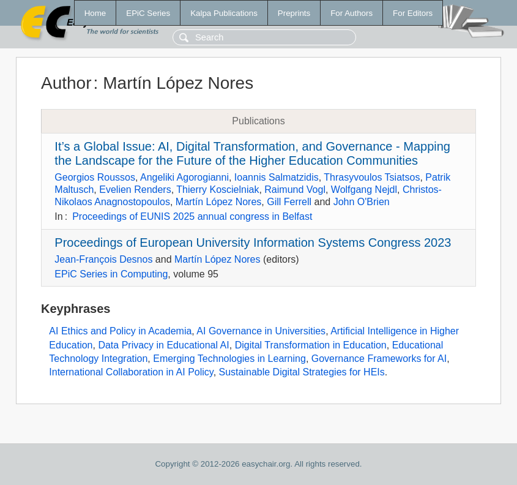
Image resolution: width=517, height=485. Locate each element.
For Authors (351, 13)
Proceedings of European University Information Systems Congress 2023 (252, 242)
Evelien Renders (135, 189)
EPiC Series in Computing (111, 274)
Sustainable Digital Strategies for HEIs (302, 372)
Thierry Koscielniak (217, 189)
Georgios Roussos (94, 177)
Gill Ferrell (289, 202)
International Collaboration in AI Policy (131, 372)
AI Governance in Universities (260, 331)
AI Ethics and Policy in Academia (120, 331)
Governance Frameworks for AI (379, 358)
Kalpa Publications (224, 13)
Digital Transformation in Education (311, 345)
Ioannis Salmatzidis (276, 177)
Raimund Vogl (294, 189)
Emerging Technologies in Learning (229, 358)
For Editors (413, 13)
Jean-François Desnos (103, 259)
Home (95, 13)
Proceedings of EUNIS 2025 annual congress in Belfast (192, 216)
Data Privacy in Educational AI (163, 345)
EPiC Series (148, 13)
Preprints (294, 13)
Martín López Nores (219, 202)
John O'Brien (361, 202)
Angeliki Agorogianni (184, 177)
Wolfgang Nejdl (364, 189)
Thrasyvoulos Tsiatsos (372, 177)
